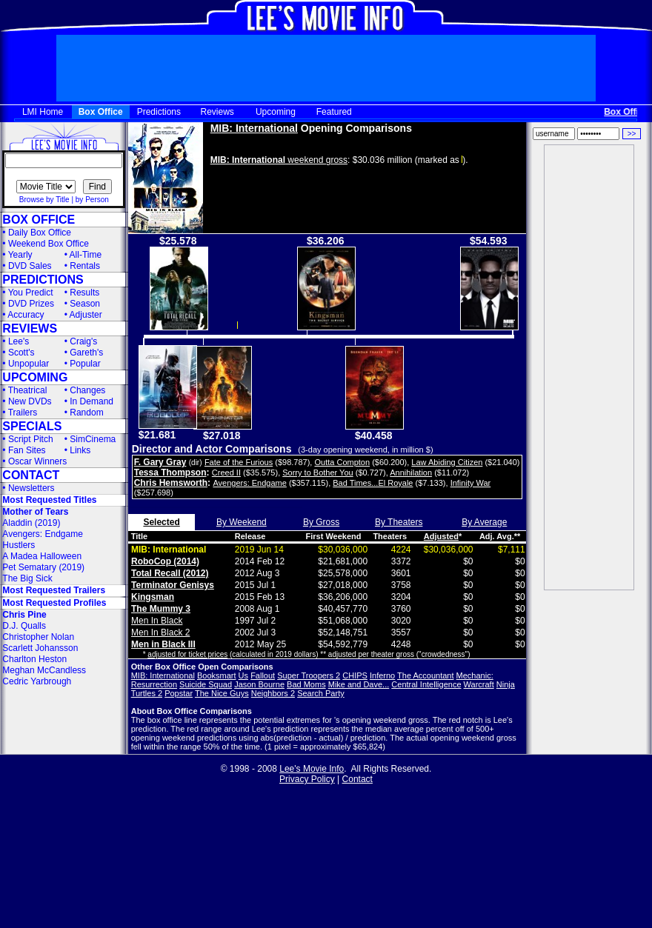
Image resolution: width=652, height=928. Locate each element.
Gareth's (86, 352)
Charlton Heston (34, 659)
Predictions (159, 112)
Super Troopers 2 (308, 675)
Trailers (23, 412)
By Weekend (241, 522)
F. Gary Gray (160, 462)
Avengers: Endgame (42, 534)
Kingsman (152, 597)
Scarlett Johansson (40, 648)
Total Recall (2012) (169, 573)
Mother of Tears (35, 512)
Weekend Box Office (48, 243)
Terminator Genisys (172, 585)
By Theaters (398, 522)
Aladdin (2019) (31, 523)
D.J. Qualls (24, 626)
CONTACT (30, 475)
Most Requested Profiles (54, 603)
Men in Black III (163, 644)
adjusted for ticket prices (187, 654)
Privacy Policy (307, 779)
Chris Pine (24, 615)
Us (243, 675)
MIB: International (254, 128)
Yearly (20, 255)
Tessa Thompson (170, 472)
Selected (161, 522)
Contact (357, 779)
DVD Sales (30, 266)
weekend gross (278, 160)
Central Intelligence (426, 684)
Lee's (18, 341)
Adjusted (441, 536)
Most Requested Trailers (53, 590)
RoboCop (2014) (165, 561)
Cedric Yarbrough (36, 681)
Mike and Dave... (359, 684)
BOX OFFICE (38, 219)
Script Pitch (30, 439)
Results (84, 292)
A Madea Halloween (42, 556)
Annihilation (411, 472)
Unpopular (28, 363)
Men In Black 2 (160, 632)
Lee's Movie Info (311, 769)
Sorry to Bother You (317, 472)
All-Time (86, 255)
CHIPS (354, 675)
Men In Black (156, 620)
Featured (334, 112)
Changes (87, 390)
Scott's (21, 352)
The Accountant (425, 675)
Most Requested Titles (49, 500)
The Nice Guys (222, 693)
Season (85, 303)
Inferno (382, 675)
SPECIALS (31, 426)
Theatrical (27, 390)
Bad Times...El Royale (373, 482)
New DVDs (30, 401)
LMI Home (42, 112)
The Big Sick (27, 578)
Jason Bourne (259, 684)
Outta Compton (342, 462)
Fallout (262, 675)
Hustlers (18, 545)
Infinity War (470, 482)
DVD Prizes (31, 303)
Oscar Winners (37, 461)
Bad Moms (306, 684)
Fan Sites (27, 450)
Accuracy (25, 315)
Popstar (178, 693)
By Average (484, 522)
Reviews (217, 112)
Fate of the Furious (238, 462)
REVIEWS (29, 328)
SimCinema (93, 439)
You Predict (30, 292)
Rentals (85, 266)
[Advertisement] (589, 367)
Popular (85, 363)
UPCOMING (34, 377)
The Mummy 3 (160, 609)
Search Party (321, 693)
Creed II (226, 472)
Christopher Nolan (38, 637)
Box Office (101, 112)
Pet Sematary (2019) (43, 567)
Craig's (83, 341)
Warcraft (479, 684)
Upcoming (276, 112)
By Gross (321, 522)
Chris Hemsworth (170, 483)
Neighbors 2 (273, 693)
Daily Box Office (39, 232)
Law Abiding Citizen (446, 462)
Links (80, 450)
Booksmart (216, 675)
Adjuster (86, 315)
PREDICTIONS (42, 279)
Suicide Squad (205, 684)
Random (86, 412)
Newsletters (31, 488)
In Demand (91, 401)
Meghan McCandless (44, 670)
